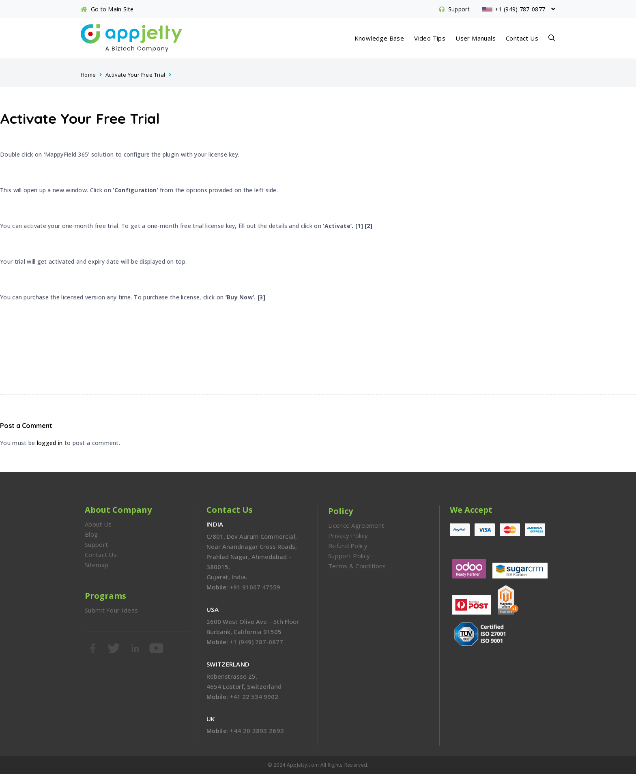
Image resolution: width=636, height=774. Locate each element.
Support (96, 544)
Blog (91, 534)
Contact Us (522, 38)
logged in (50, 443)
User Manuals (476, 38)
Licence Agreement (356, 525)
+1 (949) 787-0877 (256, 642)
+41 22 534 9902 (254, 696)
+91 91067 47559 (255, 587)
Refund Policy (347, 546)
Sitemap (96, 565)
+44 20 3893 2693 (257, 731)
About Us (98, 524)
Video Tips (429, 38)
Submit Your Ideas (111, 610)
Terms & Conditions (357, 566)
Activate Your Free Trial (135, 74)
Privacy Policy (348, 535)
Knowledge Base (379, 38)
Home (88, 74)
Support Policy (349, 556)
